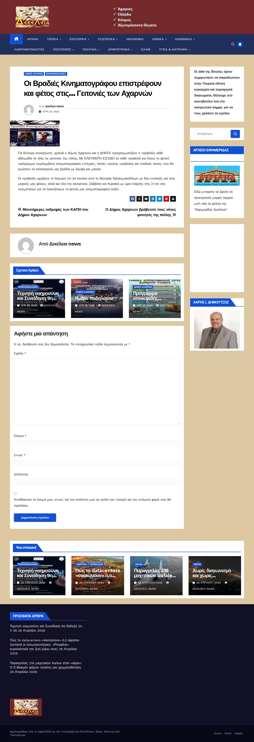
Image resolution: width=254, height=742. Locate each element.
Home (217, 733)
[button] (233, 44)
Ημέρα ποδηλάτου (94, 298)
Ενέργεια (82, 564)
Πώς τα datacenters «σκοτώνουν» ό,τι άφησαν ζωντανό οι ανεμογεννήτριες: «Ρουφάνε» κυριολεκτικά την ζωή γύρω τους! (44, 644)
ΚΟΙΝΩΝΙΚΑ (184, 39)
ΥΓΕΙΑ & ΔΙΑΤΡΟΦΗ (173, 49)
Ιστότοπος (21, 474)
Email (19, 455)
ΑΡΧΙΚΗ (32, 39)
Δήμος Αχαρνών (34, 74)
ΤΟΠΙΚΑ (53, 39)
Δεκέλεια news (54, 106)
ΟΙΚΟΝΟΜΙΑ (135, 39)
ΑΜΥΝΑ (139, 564)
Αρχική (238, 733)
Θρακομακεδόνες (56, 74)
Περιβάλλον (96, 564)
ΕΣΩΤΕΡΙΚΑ (78, 39)
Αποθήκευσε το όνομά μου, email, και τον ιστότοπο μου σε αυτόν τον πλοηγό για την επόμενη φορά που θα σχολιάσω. (92, 502)
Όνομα (20, 436)
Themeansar (17, 735)
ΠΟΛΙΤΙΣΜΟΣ (62, 49)
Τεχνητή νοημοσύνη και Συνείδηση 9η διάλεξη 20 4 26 (37, 298)
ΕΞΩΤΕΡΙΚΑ (107, 39)
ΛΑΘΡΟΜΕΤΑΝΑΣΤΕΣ (29, 49)
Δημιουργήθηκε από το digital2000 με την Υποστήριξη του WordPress (52, 731)
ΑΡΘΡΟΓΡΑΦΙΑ (119, 49)
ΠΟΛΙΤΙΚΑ (90, 49)
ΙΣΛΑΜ (145, 49)
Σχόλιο (20, 353)
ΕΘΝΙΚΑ (158, 39)
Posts (228, 733)
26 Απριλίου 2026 (33, 582)
